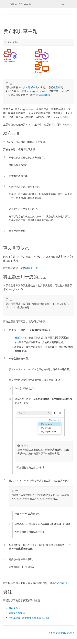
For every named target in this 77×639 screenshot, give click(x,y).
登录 (58, 87)
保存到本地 (44, 95)
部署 (26, 87)
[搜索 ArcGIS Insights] (36, 4)
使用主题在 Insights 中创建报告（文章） (29, 617)
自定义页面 (14, 608)
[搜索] (63, 4)
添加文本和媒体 (17, 613)
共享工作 (33, 268)
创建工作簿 (20, 337)
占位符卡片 (63, 583)
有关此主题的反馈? (63, 633)
